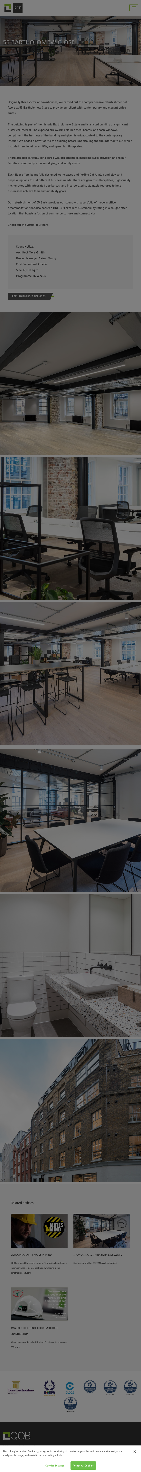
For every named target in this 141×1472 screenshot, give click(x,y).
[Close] (134, 1451)
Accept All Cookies (83, 1465)
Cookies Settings (54, 1465)
